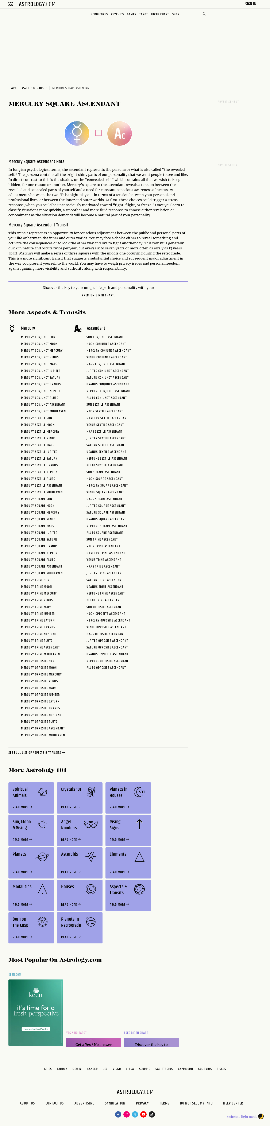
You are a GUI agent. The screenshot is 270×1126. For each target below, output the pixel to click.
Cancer (92, 1069)
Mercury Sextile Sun (36, 418)
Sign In (251, 4)
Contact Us (55, 1103)
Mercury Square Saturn (39, 539)
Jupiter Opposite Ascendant (107, 640)
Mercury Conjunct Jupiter (41, 371)
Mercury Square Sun (36, 499)
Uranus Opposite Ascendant (107, 654)
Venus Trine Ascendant (103, 559)
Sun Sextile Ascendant (103, 404)
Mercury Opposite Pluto (39, 721)
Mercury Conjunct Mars (39, 364)
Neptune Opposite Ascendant (108, 661)
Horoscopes (99, 14)
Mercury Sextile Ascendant (42, 485)
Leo (105, 1069)
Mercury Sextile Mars (37, 445)
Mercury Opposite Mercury (41, 674)
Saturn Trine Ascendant (104, 580)
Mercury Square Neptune (40, 553)
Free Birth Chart (136, 1033)
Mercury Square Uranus (39, 546)
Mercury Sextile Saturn (39, 458)
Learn (12, 88)
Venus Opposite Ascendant (106, 627)
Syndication (115, 1103)
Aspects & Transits (34, 88)
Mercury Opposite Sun (37, 661)
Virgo (117, 1069)
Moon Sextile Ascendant (104, 411)
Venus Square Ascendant (105, 492)
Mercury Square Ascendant (41, 566)
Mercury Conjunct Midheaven (43, 411)
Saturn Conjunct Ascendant (107, 377)
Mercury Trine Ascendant (40, 647)
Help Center (233, 1103)
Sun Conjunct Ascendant (105, 337)
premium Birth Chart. (98, 295)
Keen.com (15, 974)
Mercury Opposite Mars (39, 688)
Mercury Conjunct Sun (38, 337)
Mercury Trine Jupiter (38, 613)
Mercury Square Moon (38, 506)
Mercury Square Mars (37, 526)
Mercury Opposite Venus (39, 681)
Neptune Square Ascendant (106, 526)
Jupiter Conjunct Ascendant (107, 371)
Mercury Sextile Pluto (38, 479)
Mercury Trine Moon (36, 586)
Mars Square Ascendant (104, 499)
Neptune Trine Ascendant (105, 593)
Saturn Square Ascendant (106, 512)
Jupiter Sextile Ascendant (106, 438)
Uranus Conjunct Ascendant (107, 384)
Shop (176, 14)
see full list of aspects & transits (37, 753)
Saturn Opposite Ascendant (107, 647)
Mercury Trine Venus (37, 600)
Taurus (62, 1069)
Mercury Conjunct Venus (40, 357)
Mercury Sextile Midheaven (42, 492)
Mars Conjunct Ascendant (106, 364)
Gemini (77, 1069)
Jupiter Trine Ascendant (104, 573)
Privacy (142, 1103)
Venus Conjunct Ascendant (106, 357)
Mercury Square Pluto (38, 559)
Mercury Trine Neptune (39, 634)
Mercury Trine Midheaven (40, 654)
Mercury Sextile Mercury (40, 431)
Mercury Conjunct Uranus (41, 384)
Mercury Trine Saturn (38, 620)
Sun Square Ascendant (103, 472)
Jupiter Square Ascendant (106, 506)
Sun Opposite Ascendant (104, 607)
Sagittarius (164, 1069)
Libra (130, 1069)
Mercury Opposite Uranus (40, 708)
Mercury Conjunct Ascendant (43, 404)
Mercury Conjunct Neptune (41, 391)
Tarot (143, 14)
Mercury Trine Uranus (38, 627)
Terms (164, 1103)
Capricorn (185, 1069)
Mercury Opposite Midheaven (43, 735)
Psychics (117, 14)
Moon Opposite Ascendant (105, 613)
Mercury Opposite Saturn (40, 701)
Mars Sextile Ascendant (104, 431)
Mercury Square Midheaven (42, 573)
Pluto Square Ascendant (105, 532)
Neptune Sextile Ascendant (107, 458)
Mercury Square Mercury (40, 512)
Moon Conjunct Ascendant (106, 344)
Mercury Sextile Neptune (40, 472)
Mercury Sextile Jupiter (39, 452)
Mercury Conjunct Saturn (41, 377)
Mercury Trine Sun (35, 580)
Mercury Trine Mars (36, 607)
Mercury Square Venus (38, 519)
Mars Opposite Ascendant (105, 634)
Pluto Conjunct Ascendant (106, 398)
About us (27, 1103)
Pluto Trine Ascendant (103, 600)
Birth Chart (160, 14)
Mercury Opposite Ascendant (43, 728)
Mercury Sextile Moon (38, 425)
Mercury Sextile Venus (38, 438)
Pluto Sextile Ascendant (105, 465)
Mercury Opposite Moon (39, 667)
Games (131, 14)
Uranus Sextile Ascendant (106, 452)
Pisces (221, 1069)
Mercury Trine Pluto (37, 640)
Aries (48, 1069)
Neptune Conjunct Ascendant (108, 391)
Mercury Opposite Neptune (41, 715)
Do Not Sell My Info (196, 1103)
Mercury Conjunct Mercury (42, 350)
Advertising (84, 1103)
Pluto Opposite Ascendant (106, 667)
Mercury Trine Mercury (39, 593)
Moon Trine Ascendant (103, 546)
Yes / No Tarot (76, 1033)
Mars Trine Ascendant (103, 566)
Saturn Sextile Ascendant (106, 445)
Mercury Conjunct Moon (39, 344)
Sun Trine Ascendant (102, 539)
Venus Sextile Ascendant (105, 425)
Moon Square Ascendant (104, 479)
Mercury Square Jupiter (39, 532)
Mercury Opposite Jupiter (40, 694)
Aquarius (205, 1069)
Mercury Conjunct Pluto (39, 398)
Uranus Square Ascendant (106, 519)
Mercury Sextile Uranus (39, 465)
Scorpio (145, 1069)
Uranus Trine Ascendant (104, 586)
